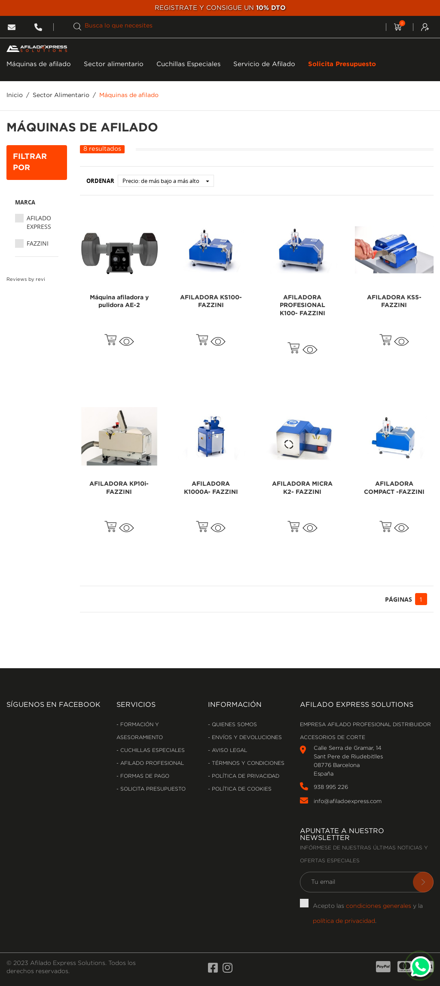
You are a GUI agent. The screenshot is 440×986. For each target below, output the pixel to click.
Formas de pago (144, 776)
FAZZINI (38, 243)
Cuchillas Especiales (188, 64)
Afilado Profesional (151, 763)
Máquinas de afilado (38, 64)
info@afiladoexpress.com (348, 801)
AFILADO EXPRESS (39, 222)
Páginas (398, 599)
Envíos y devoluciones (246, 737)
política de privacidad (344, 921)
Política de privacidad (244, 776)
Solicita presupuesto (152, 789)
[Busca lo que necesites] (223, 26)
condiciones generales (378, 906)
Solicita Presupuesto (342, 64)
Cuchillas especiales (152, 750)
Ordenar (100, 181)
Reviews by (25, 279)
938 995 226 (331, 787)
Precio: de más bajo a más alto (168, 180)
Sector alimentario (114, 64)
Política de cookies (241, 789)
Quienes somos (233, 724)
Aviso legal (228, 750)
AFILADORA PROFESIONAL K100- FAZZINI (302, 305)
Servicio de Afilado (264, 64)
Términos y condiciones (247, 763)
